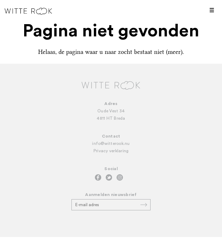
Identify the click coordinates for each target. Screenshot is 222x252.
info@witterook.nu (111, 143)
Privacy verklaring (111, 151)
